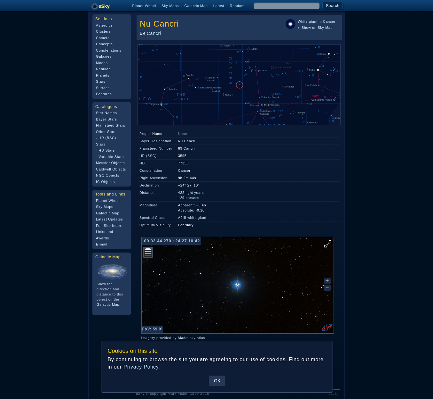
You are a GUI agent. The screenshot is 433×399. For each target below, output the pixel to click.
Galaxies (104, 56)
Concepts (104, 44)
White (303, 21)
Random (237, 6)
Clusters (103, 31)
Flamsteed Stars (110, 125)
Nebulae (103, 69)
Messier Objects (110, 163)
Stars (100, 81)
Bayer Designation (155, 141)
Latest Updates (109, 219)
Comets (102, 38)
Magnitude (148, 205)
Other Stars (106, 132)
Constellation (150, 170)
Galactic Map (196, 6)
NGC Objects (107, 175)
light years (194, 193)
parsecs (192, 198)
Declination (149, 185)
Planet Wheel (144, 6)
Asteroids (104, 25)
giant (313, 21)
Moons (102, 63)
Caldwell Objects (111, 169)
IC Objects (105, 182)
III (184, 218)
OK (217, 380)
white (192, 218)
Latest (218, 6)
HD (142, 163)
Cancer (329, 21)
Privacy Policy (140, 367)
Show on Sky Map (315, 27)
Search (332, 5)
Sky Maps (170, 6)
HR (142, 156)
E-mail (101, 244)
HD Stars (106, 150)
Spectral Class (152, 218)
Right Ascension (153, 178)
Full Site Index (109, 226)
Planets (102, 75)
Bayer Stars (106, 119)
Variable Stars (111, 157)
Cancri (166, 24)
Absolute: (186, 210)
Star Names (106, 113)
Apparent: (186, 205)
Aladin (183, 338)
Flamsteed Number (155, 148)
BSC (151, 156)
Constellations (109, 50)
